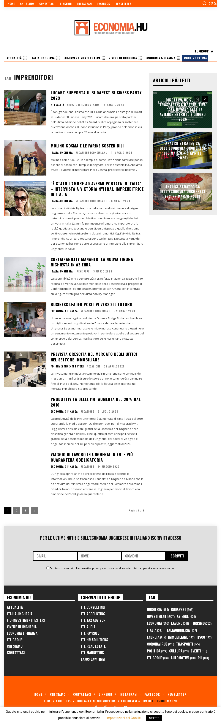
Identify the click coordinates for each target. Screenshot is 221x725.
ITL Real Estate (93, 646)
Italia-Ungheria (62, 152)
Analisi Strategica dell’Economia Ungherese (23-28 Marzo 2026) (183, 191)
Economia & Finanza (64, 311)
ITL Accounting (93, 613)
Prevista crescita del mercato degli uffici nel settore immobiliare (94, 356)
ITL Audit (88, 626)
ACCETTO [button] (154, 718)
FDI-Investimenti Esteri (67, 366)
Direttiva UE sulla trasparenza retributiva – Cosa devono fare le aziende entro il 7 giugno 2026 (182, 109)
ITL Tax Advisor (93, 620)
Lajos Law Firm (93, 659)
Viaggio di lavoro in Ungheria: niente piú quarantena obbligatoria (92, 457)
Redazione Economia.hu (83, 104)
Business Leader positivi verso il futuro (92, 304)
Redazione (93, 366)
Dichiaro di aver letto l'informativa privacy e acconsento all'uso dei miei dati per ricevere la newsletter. (112, 568)
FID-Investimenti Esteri (26, 620)
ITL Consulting (93, 607)
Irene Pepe (83, 271)
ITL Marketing (92, 652)
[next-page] (34, 510)
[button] (209, 3)
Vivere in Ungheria (22, 626)
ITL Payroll (90, 633)
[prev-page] (197, 99)
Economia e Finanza (22, 633)
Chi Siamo (14, 646)
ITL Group (14, 639)
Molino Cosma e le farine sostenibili (87, 146)
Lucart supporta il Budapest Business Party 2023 (96, 95)
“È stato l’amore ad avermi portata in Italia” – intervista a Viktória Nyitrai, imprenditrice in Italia (97, 189)
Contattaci (16, 652)
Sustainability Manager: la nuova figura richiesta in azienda (92, 262)
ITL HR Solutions (94, 639)
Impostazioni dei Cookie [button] (123, 718)
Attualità (57, 104)
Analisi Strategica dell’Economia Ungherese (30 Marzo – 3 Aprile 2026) (183, 150)
